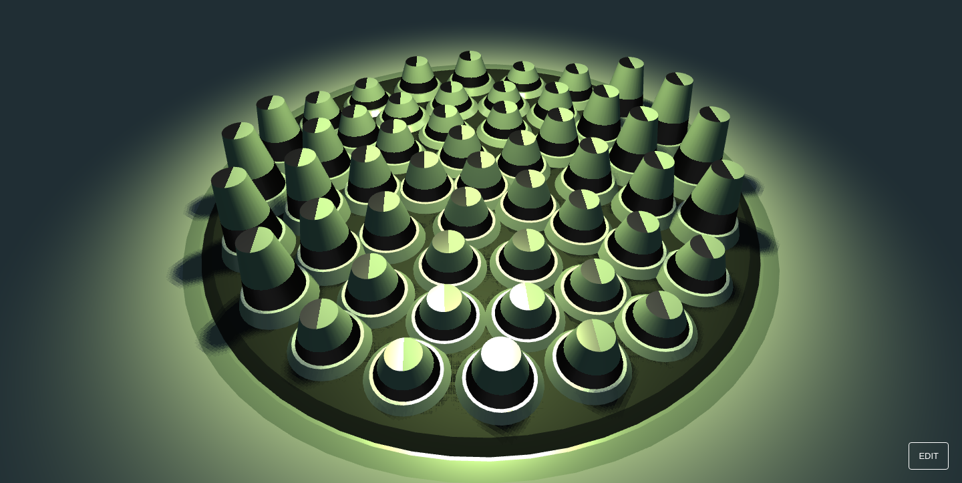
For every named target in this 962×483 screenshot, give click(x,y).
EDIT (929, 456)
